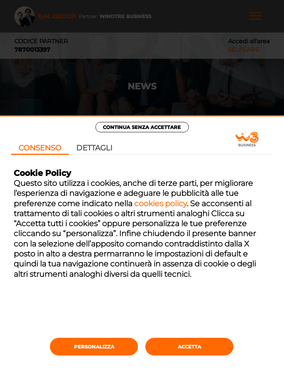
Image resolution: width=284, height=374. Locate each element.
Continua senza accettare (142, 127)
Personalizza (94, 347)
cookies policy (160, 203)
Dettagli (94, 147)
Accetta (189, 347)
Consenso (39, 147)
